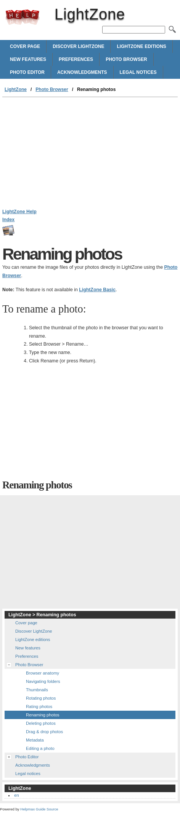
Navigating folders (43, 681)
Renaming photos (42, 715)
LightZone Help (19, 211)
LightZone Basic (97, 289)
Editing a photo (40, 748)
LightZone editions (141, 46)
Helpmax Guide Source (39, 809)
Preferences (76, 59)
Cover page (25, 46)
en (16, 795)
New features (28, 59)
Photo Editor (27, 72)
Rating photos (39, 706)
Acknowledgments (82, 72)
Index (8, 219)
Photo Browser (126, 59)
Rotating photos (41, 698)
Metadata (35, 740)
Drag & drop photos (44, 731)
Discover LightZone (78, 46)
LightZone (22, 17)
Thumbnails (37, 689)
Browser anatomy (42, 673)
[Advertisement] (90, 154)
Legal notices (138, 72)
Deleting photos (41, 723)
